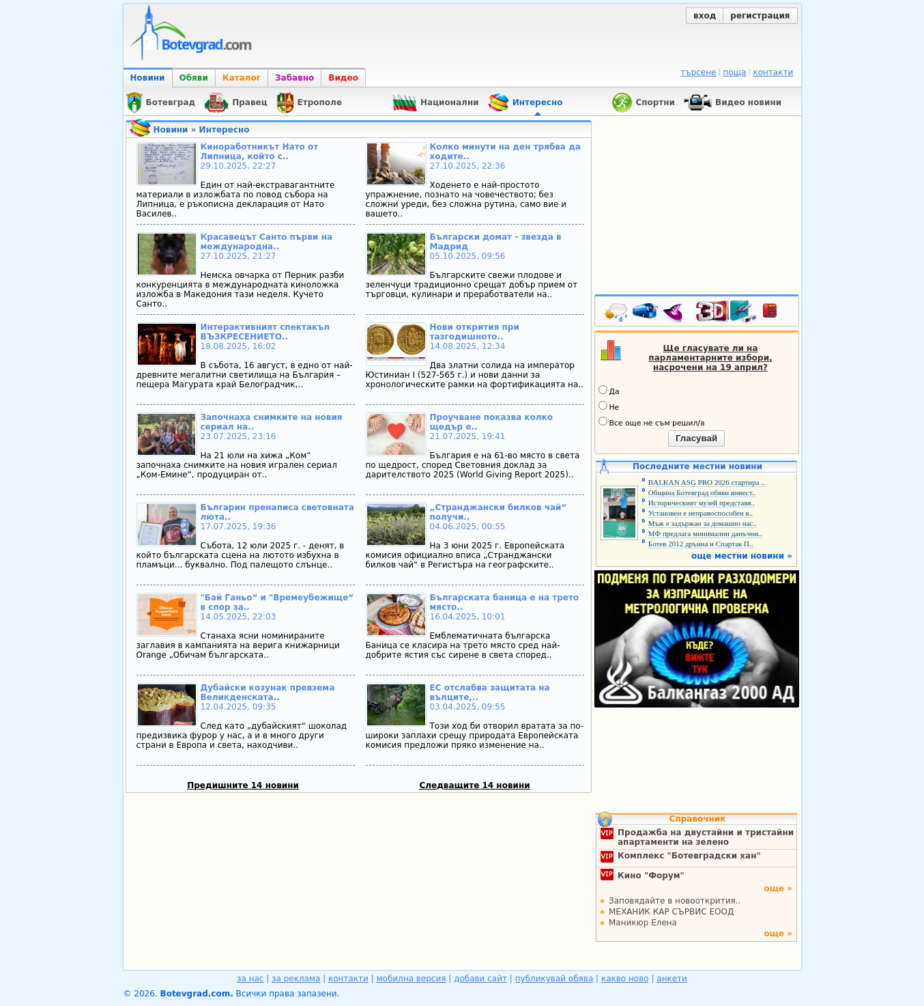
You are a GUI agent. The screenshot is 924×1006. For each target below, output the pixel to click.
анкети (671, 978)
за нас (250, 978)
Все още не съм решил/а (651, 422)
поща (735, 72)
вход (704, 15)
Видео (343, 78)
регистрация (760, 15)
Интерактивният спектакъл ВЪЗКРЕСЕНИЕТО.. (265, 331)
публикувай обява (554, 978)
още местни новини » (741, 556)
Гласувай (696, 438)
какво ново (625, 978)
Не (609, 406)
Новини (147, 78)
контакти (773, 72)
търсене (698, 72)
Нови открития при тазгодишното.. (474, 331)
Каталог (241, 78)
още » (778, 888)
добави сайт (480, 978)
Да (609, 390)
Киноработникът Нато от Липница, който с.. (260, 151)
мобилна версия (411, 978)
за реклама (296, 978)
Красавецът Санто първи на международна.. (267, 241)
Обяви (193, 78)
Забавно (294, 78)
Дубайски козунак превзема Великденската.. (268, 692)
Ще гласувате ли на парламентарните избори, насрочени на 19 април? (710, 358)
